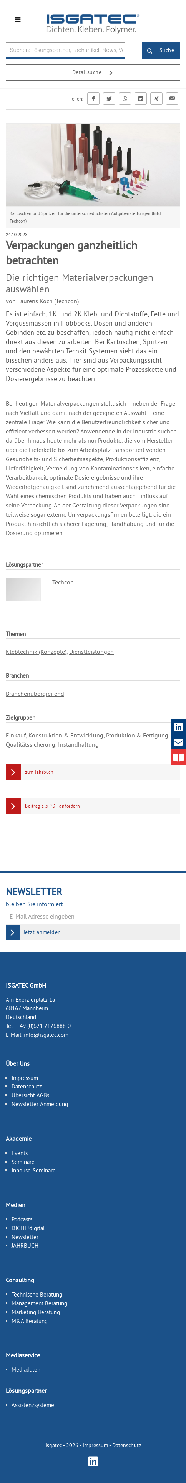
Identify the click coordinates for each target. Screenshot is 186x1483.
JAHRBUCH (25, 1245)
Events (20, 1153)
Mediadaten (26, 1369)
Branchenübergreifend (35, 693)
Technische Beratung (37, 1294)
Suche (158, 51)
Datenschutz (27, 1086)
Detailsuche (95, 73)
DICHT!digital (28, 1228)
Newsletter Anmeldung (40, 1104)
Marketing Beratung (36, 1312)
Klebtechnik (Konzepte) (36, 651)
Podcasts (22, 1219)
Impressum (25, 1078)
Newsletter (25, 1237)
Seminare (23, 1162)
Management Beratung (39, 1303)
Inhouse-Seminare (34, 1170)
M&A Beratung (30, 1321)
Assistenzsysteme (33, 1405)
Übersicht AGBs (30, 1095)
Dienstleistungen (91, 651)
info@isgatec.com (46, 1034)
